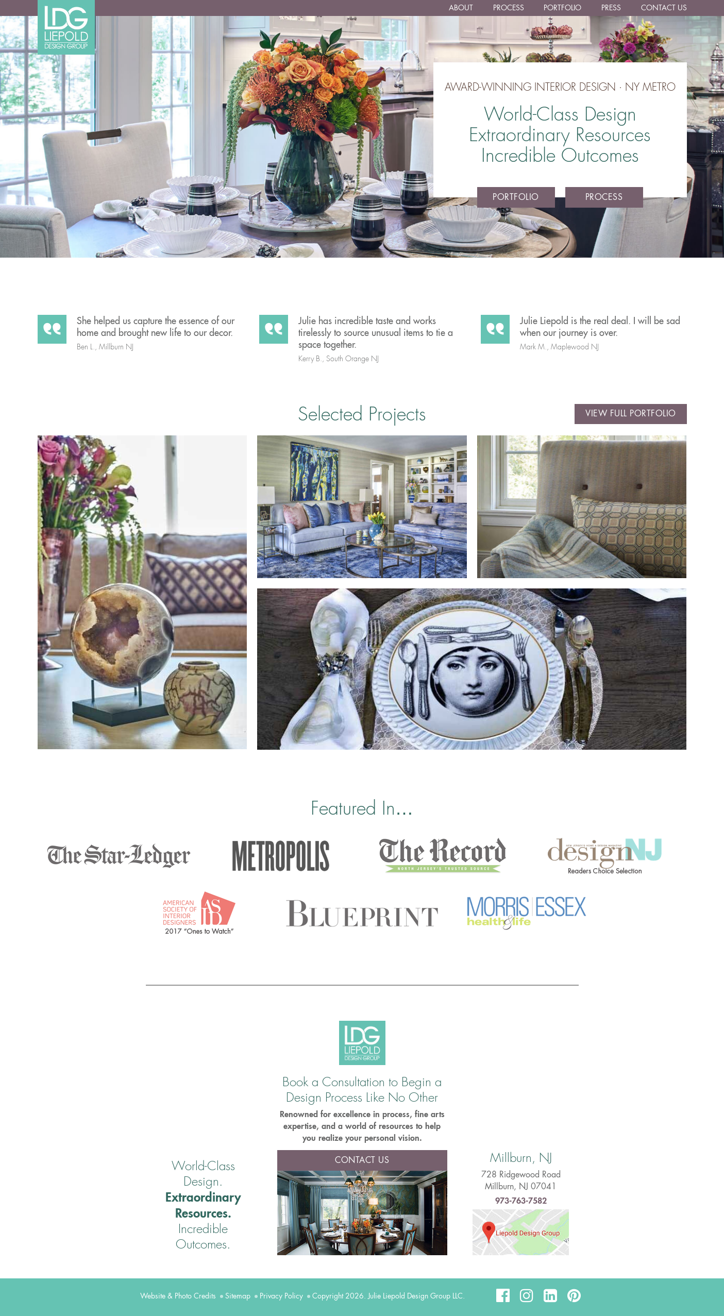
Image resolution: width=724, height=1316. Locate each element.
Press (611, 7)
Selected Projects (362, 414)
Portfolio (563, 7)
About (462, 7)
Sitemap (237, 1295)
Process (509, 7)
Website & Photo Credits (178, 1295)
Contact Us (664, 7)
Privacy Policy (281, 1295)
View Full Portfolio (630, 414)
